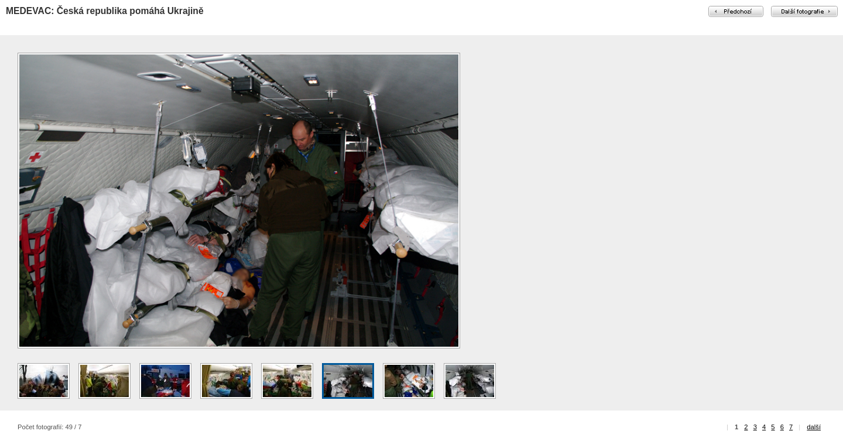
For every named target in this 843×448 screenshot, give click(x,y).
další (814, 426)
